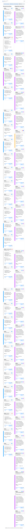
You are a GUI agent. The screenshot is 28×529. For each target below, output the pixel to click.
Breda (5, 34)
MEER (10, 19)
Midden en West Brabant (8, 33)
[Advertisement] (8, 105)
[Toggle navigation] (24, 1)
